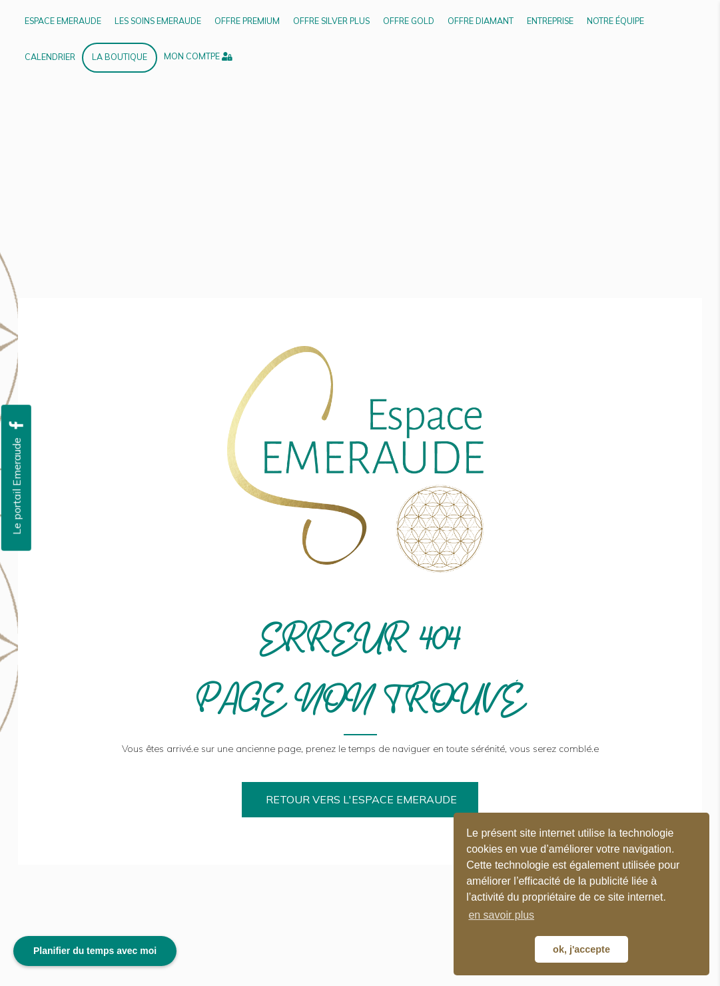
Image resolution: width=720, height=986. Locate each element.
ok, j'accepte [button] (581, 949)
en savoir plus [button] (501, 915)
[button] (360, 799)
